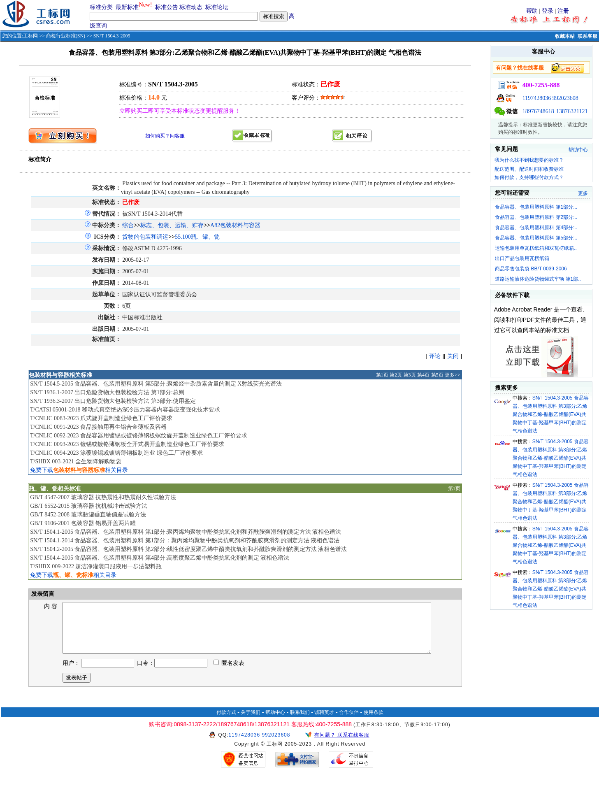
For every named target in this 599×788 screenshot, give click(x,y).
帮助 (532, 11)
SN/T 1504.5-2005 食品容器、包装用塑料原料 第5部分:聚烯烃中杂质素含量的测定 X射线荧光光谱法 (156, 384)
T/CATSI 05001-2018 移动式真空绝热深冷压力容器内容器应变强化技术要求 (125, 410)
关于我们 (250, 722)
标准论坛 (216, 7)
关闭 (453, 356)
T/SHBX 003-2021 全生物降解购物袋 (75, 461)
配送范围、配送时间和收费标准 (529, 169)
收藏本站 (565, 36)
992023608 (565, 98)
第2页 (396, 375)
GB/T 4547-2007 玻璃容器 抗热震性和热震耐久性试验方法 (103, 497)
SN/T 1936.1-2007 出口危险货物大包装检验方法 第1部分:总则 (107, 392)
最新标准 (127, 7)
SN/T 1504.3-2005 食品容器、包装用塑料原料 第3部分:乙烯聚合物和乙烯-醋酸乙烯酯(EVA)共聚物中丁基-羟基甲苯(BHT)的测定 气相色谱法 (551, 414)
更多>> (452, 375)
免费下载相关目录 (79, 470)
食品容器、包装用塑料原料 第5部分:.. (536, 238)
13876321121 (571, 111)
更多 (583, 193)
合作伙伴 (349, 722)
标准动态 (190, 7)
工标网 (30, 36)
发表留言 (42, 594)
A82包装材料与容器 (235, 225)
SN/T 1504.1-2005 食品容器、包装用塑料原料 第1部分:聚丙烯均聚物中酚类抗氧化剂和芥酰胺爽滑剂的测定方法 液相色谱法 (185, 532)
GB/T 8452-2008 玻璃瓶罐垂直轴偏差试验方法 (88, 514)
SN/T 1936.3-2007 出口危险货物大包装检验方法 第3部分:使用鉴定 (113, 401)
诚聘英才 (324, 722)
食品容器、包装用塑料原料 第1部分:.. (536, 207)
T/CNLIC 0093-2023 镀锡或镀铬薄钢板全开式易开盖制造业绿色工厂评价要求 (127, 444)
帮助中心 (578, 150)
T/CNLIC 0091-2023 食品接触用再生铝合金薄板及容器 (98, 427)
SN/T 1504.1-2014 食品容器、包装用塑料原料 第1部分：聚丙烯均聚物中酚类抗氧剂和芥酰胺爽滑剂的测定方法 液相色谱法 (184, 540)
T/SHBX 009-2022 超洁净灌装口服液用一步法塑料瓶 (96, 566)
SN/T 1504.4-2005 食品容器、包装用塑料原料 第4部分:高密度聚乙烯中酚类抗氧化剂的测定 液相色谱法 (159, 558)
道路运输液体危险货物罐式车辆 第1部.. (538, 279)
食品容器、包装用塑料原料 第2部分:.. (536, 217)
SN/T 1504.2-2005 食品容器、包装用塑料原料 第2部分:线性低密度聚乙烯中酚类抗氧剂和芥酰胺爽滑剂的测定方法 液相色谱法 (188, 549)
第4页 (423, 375)
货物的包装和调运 (145, 237)
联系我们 (300, 722)
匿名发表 (229, 673)
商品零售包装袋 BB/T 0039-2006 (531, 269)
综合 (128, 225)
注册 (563, 11)
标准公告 (166, 7)
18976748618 (538, 111)
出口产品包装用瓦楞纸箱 (522, 258)
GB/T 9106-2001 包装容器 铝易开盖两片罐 (83, 523)
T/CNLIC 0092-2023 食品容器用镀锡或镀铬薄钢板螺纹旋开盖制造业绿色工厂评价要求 (138, 435)
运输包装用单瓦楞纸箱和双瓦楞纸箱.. (536, 248)
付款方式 (226, 722)
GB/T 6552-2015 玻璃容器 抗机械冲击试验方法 (88, 506)
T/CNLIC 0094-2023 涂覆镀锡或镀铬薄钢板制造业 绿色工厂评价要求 (116, 453)
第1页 (382, 375)
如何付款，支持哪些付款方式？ (529, 177)
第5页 (437, 375)
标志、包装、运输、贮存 (172, 225)
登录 (547, 11)
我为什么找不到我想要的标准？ (529, 160)
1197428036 (536, 98)
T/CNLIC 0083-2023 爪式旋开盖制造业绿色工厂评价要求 (101, 418)
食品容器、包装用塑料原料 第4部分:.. (536, 227)
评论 (435, 356)
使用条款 (373, 722)
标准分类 (101, 7)
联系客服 (587, 36)
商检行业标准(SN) (65, 36)
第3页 (410, 375)
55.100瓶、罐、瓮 (197, 237)
